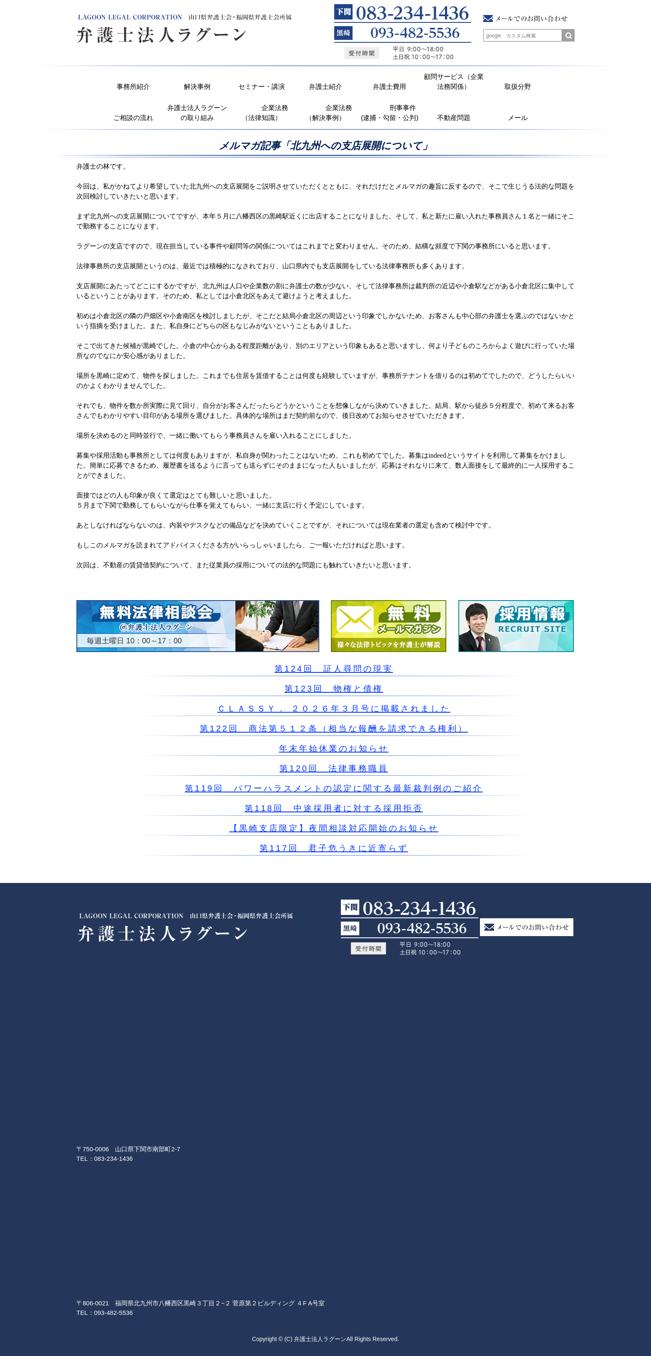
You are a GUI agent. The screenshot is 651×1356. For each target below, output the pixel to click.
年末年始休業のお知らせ (334, 748)
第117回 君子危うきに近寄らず (333, 848)
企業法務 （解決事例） (328, 112)
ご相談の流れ (133, 117)
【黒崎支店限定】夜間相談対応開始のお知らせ (333, 828)
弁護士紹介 (325, 86)
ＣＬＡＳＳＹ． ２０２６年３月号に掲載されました (333, 708)
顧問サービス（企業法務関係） (454, 81)
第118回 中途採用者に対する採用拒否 (334, 808)
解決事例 (197, 86)
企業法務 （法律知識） (264, 112)
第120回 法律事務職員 (333, 768)
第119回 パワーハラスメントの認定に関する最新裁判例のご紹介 (333, 788)
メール (518, 117)
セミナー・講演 (261, 86)
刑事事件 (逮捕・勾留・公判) (391, 112)
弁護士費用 (389, 86)
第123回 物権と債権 (333, 688)
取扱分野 (517, 86)
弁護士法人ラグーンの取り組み (197, 112)
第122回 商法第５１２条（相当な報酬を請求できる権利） (333, 728)
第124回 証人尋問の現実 (333, 668)
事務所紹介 (133, 86)
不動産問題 (453, 117)
